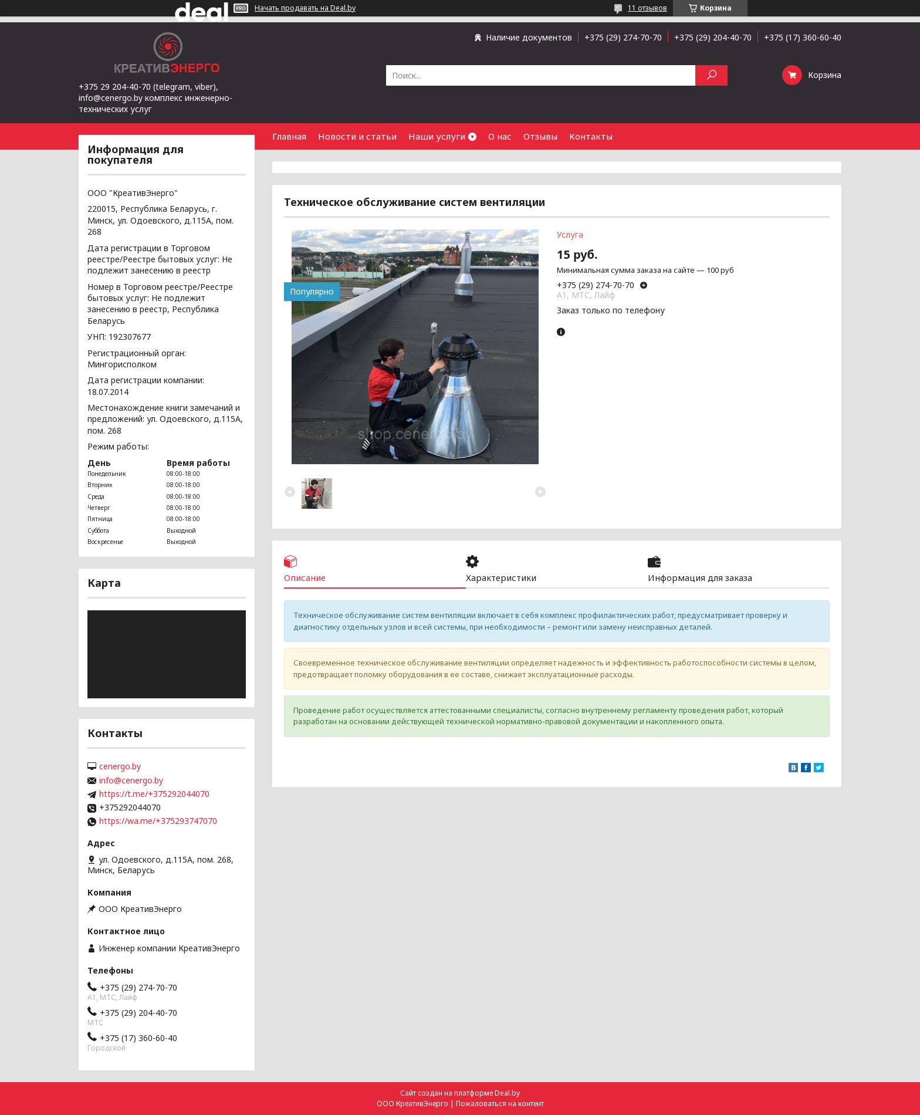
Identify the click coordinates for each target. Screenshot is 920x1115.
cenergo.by (120, 766)
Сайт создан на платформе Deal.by (460, 1093)
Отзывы (540, 136)
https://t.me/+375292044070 (154, 794)
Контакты (591, 136)
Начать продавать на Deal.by (305, 8)
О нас (500, 136)
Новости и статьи (357, 136)
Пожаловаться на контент (500, 1104)
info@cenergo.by (131, 780)
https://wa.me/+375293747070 (158, 821)
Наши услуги (436, 136)
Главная (289, 136)
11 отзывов (647, 8)
